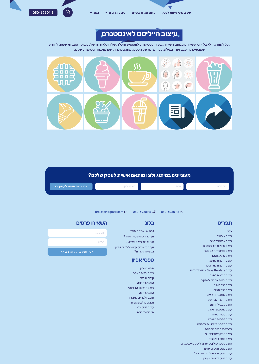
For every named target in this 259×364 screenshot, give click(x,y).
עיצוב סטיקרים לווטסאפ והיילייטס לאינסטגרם (196, 343)
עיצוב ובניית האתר (133, 273)
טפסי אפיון (133, 259)
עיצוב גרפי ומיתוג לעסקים (207, 246)
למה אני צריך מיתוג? (132, 231)
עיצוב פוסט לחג (135, 307)
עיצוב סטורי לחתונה (211, 314)
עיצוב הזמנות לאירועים (209, 265)
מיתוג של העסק (134, 50)
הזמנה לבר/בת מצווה (131, 297)
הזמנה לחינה (136, 293)
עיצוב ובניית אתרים (133, 13)
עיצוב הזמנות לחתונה (210, 260)
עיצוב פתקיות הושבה (210, 319)
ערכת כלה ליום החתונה (208, 329)
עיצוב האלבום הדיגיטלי (131, 288)
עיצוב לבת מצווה (213, 290)
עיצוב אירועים (105, 13)
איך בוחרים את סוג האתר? (128, 236)
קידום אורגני (137, 278)
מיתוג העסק (137, 268)
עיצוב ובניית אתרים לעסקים (206, 280)
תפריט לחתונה (135, 312)
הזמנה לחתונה (135, 283)
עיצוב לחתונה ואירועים (209, 295)
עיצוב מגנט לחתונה (211, 305)
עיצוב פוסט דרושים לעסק (207, 358)
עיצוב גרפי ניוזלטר (211, 256)
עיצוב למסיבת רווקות (210, 309)
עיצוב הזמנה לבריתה (210, 300)
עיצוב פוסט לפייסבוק (210, 339)
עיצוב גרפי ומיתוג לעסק (166, 13)
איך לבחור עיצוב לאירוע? (130, 242)
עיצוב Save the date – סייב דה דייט (201, 270)
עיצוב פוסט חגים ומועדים (208, 348)
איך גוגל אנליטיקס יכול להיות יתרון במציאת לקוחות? (124, 249)
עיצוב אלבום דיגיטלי (211, 241)
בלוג (84, 13)
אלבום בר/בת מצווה (132, 302)
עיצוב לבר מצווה (213, 285)
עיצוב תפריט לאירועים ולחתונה (204, 324)
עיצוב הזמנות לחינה (211, 275)
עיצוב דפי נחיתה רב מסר (208, 251)
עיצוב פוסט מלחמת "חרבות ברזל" (203, 353)
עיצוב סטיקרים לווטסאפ (208, 334)
